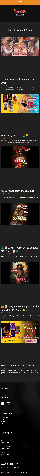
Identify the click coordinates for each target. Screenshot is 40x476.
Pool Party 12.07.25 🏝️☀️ (15, 135)
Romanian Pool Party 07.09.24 (17, 365)
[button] (20, 19)
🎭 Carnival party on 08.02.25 (17, 190)
